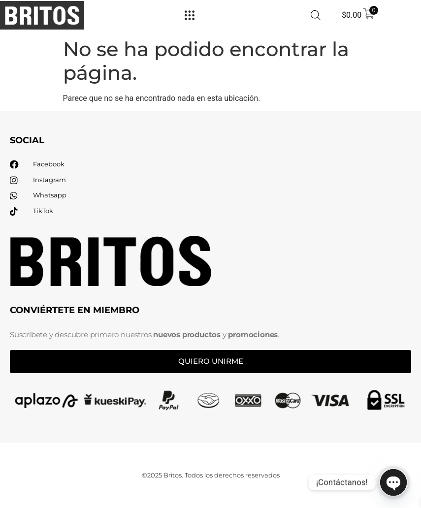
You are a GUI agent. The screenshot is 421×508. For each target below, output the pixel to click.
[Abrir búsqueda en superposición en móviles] (316, 15)
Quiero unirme (210, 361)
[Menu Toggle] (189, 15)
